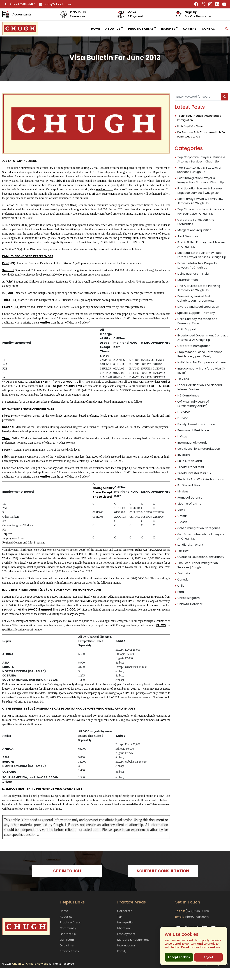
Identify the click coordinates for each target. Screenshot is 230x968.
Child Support (187, 329)
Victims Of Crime (189, 504)
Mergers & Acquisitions (133, 940)
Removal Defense (189, 498)
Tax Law (182, 551)
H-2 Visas (183, 412)
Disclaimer (67, 945)
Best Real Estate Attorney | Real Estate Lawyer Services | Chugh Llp (201, 255)
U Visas (182, 516)
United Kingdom (188, 598)
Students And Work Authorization (200, 479)
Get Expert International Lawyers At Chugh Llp (200, 536)
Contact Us (68, 934)
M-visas (182, 491)
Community (68, 928)
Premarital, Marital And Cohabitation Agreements (195, 298)
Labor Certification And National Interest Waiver (199, 387)
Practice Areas (142, 29)
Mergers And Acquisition (194, 230)
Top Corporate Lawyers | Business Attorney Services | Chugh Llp (201, 159)
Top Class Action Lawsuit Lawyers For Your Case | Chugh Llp (200, 211)
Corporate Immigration (193, 346)
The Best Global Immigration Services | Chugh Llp (197, 565)
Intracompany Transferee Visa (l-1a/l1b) (201, 370)
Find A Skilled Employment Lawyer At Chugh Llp (201, 244)
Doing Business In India (193, 274)
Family (121, 951)
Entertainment (187, 280)
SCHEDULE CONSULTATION (163, 871)
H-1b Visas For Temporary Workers (202, 362)
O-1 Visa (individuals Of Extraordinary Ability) (193, 404)
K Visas (182, 436)
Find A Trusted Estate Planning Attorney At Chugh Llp (198, 288)
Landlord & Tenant (190, 545)
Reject (208, 957)
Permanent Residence (193, 430)
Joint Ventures (187, 236)
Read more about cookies (200, 947)
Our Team (67, 940)
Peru (180, 592)
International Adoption (193, 443)
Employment (126, 934)
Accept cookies (179, 957)
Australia (183, 573)
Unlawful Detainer (190, 604)
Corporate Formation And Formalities (195, 222)
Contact (209, 29)
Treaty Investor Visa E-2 (194, 473)
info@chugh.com (54, 4)
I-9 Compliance (188, 395)
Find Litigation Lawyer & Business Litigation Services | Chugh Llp (200, 190)
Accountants (21, 14)
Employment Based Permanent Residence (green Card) (199, 354)
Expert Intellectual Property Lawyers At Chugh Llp (197, 265)
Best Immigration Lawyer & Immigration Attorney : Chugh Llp (200, 180)
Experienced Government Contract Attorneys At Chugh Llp (202, 337)
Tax (119, 917)
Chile (180, 586)
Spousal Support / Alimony (196, 313)
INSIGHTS (169, 29)
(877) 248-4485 (20, 4)
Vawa (181, 510)
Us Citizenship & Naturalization (198, 449)
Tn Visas (183, 379)
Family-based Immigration (196, 424)
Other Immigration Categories (198, 528)
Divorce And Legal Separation (198, 307)
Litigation (123, 928)
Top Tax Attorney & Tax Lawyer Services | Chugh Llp (199, 170)
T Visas (182, 522)
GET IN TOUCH (67, 871)
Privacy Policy (69, 951)
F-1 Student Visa (188, 485)
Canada (182, 579)
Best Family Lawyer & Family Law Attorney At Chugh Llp (200, 201)
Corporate (124, 911)
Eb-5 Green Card (189, 461)
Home (95, 29)
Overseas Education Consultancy (200, 557)
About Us (114, 29)
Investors (183, 455)
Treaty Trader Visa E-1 (193, 467)
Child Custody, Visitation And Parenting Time (197, 321)
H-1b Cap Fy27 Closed (190, 126)
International (126, 945)
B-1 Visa (182, 418)
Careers (189, 29)
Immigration (125, 922)
